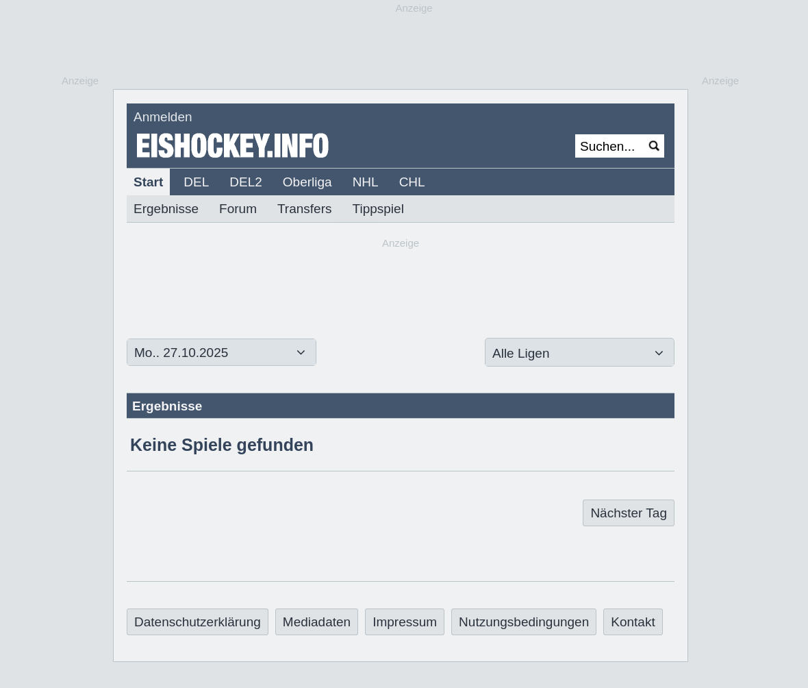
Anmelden (163, 117)
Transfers (304, 208)
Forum (238, 208)
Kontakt (633, 622)
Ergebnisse (166, 208)
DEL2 (245, 182)
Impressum (405, 622)
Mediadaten (317, 622)
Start (148, 182)
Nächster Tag (628, 513)
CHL (412, 182)
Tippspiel (378, 208)
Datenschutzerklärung (197, 622)
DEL (196, 182)
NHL (366, 182)
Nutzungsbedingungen (524, 622)
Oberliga (307, 182)
